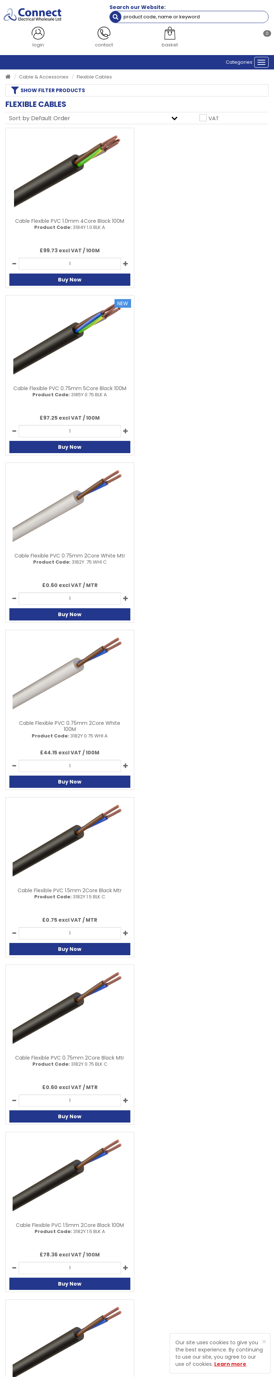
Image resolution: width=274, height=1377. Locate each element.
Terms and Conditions (168, 1286)
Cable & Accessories (43, 76)
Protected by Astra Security (40, 1347)
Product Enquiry (23, 1297)
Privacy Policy (158, 1275)
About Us (15, 1275)
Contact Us (18, 1286)
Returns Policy (21, 1319)
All (213, 1137)
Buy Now (69, 279)
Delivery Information (28, 1308)
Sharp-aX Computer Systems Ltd (149, 1372)
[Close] (264, 1341)
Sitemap (152, 1297)
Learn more (230, 1364)
